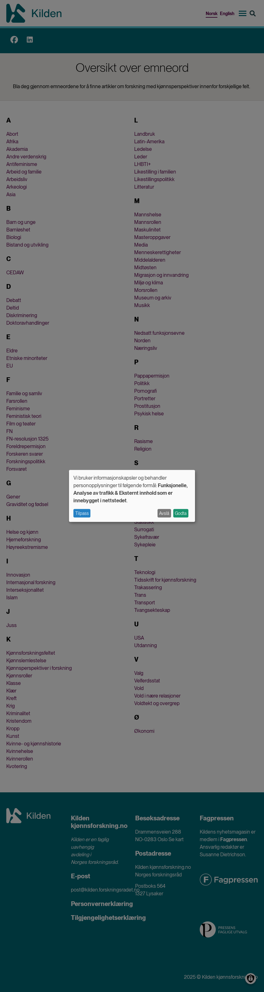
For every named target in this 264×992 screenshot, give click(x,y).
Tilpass (82, 513)
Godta (181, 513)
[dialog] (132, 496)
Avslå (164, 513)
